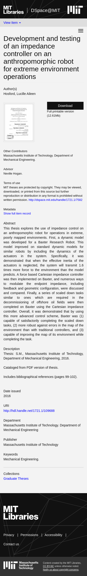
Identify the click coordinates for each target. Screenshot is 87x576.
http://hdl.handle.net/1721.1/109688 (29, 411)
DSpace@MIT (45, 10)
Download (65, 106)
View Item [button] (12, 22)
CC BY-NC (48, 566)
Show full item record (17, 213)
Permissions (29, 535)
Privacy (8, 535)
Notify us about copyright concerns (60, 569)
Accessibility (53, 535)
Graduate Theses (16, 478)
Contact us (11, 544)
